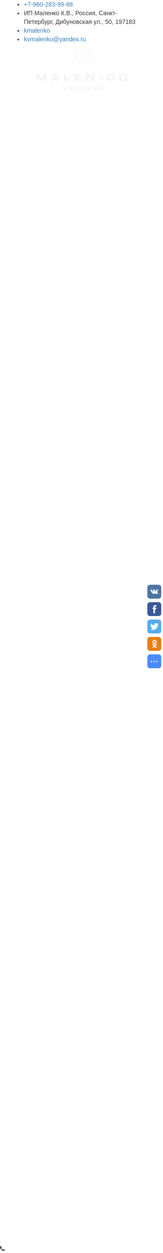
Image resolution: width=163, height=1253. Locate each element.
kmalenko (37, 30)
